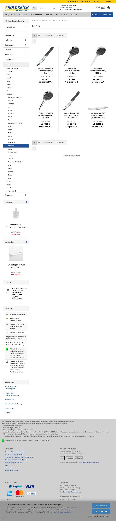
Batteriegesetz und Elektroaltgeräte (11, 388)
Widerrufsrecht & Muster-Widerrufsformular (19, 457)
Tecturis (10, 159)
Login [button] (97, 1)
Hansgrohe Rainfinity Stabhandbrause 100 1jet (45, 71)
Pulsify (10, 139)
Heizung (48, 15)
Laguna (9, 181)
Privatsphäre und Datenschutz (14, 454)
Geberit (9, 87)
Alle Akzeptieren (101, 506)
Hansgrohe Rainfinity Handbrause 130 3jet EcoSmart (45, 115)
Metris (10, 133)
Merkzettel (107, 1)
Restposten (9, 195)
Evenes (9, 84)
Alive (9, 107)
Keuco (9, 178)
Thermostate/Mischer (15, 162)
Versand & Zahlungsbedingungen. (89, 462)
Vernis (10, 168)
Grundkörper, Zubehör (15, 123)
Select (10, 149)
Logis (10, 130)
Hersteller (8, 64)
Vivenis (10, 172)
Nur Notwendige (101, 511)
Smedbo (9, 188)
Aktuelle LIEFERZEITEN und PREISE (79, 1)
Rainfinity (11, 146)
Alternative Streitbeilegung (13, 404)
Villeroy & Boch (11, 191)
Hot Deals (8, 59)
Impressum (8, 468)
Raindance (11, 142)
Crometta (11, 113)
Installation (61, 15)
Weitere (74, 15)
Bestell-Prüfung (10, 399)
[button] (34, 36)
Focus (10, 120)
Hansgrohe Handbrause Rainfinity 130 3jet (98, 71)
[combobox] (48, 36)
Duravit (9, 78)
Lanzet (9, 184)
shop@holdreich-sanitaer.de (73, 492)
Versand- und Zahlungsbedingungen (12, 394)
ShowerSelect (12, 152)
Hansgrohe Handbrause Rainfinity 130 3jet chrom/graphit (72, 71)
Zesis (10, 175)
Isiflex (10, 126)
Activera (10, 100)
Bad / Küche (10, 15)
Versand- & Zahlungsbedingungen (15, 452)
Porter (10, 136)
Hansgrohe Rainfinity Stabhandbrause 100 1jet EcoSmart (71, 115)
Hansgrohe (10, 94)
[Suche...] (34, 8)
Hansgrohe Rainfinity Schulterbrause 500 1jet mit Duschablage (98, 115)
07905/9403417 (69, 7)
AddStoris (11, 104)
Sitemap (7, 412)
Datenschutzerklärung (63, 512)
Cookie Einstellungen (11, 470)
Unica (10, 165)
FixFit (10, 117)
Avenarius (10, 71)
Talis (9, 155)
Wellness (23, 15)
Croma (10, 110)
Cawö (8, 75)
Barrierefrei (36, 15)
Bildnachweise (9, 408)
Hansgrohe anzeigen (14, 97)
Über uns (107, 15)
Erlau (8, 81)
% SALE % (96, 15)
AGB (6, 465)
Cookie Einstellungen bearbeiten (99, 516)
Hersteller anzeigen (13, 68)
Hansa (9, 91)
